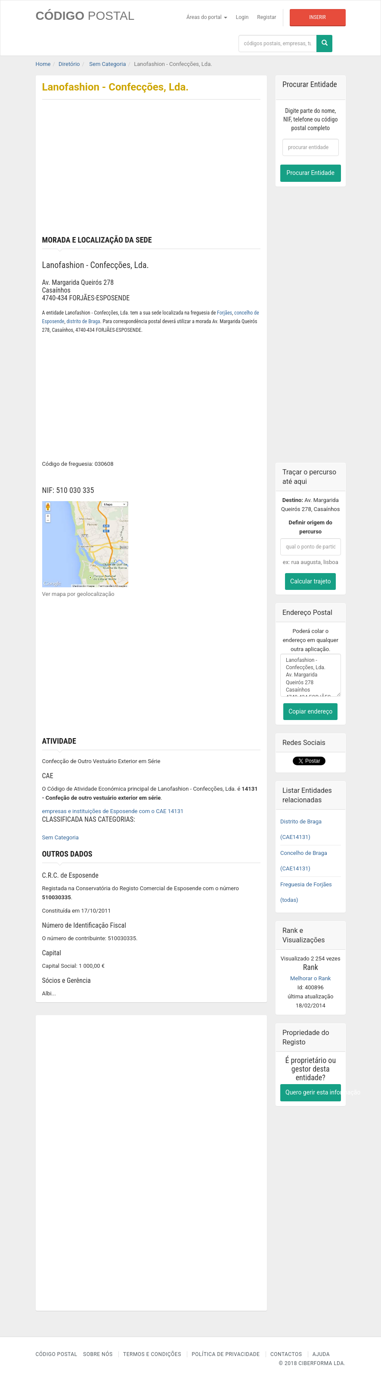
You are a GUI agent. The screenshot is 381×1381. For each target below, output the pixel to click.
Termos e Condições (152, 1354)
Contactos (286, 1354)
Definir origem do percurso (310, 527)
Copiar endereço (310, 711)
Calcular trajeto (310, 581)
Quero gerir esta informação (313, 1092)
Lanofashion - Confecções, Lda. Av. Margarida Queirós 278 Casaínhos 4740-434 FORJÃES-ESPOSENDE (310, 675)
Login (242, 17)
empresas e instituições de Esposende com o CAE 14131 (113, 811)
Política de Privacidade (226, 1354)
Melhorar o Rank (310, 978)
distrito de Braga (83, 321)
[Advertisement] (151, 171)
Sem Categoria (60, 837)
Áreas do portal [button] (206, 17)
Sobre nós (98, 1354)
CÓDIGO (85, 15)
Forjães (224, 313)
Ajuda (321, 1354)
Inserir (317, 17)
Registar (266, 17)
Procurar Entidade (311, 172)
